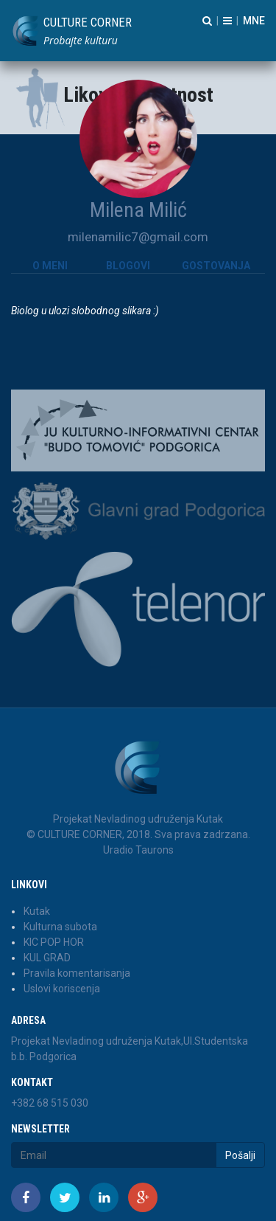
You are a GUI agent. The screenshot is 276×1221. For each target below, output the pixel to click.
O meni (50, 265)
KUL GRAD (47, 958)
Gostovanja (216, 265)
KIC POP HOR (54, 942)
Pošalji (240, 1155)
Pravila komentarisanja (77, 973)
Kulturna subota (60, 927)
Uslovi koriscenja (62, 989)
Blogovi (128, 265)
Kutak (37, 911)
